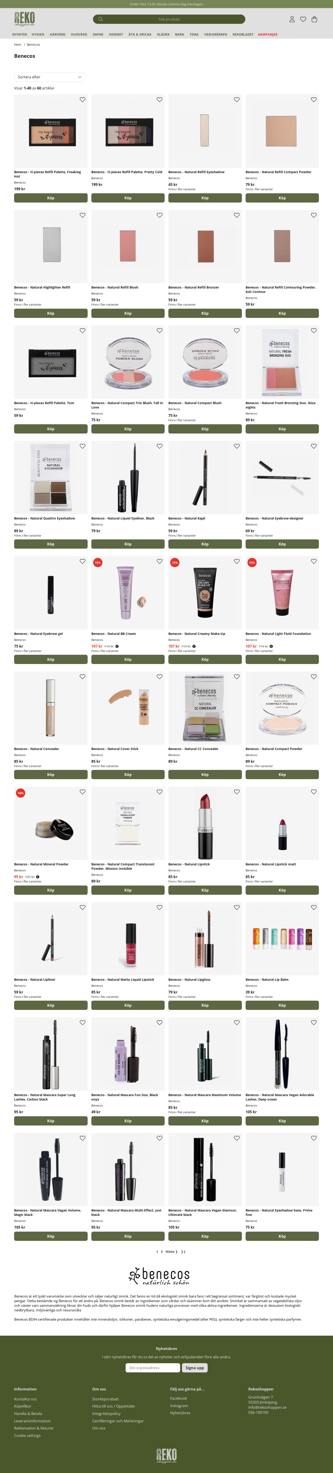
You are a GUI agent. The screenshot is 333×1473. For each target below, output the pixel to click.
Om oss (98, 1428)
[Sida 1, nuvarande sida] (157, 1251)
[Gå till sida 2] (162, 1251)
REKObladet (243, 34)
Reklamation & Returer (34, 1428)
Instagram (179, 1405)
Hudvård (79, 34)
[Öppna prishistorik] (117, 646)
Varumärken (215, 34)
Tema (194, 34)
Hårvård (57, 34)
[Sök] (169, 19)
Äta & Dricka (140, 34)
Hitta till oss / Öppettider (113, 1406)
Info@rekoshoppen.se (267, 1407)
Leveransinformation (32, 1421)
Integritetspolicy (106, 1413)
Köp (205, 197)
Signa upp (195, 1367)
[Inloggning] (292, 19)
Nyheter (19, 34)
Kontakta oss (25, 1399)
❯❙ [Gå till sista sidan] (183, 1251)
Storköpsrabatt (105, 1399)
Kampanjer (268, 34)
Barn (179, 34)
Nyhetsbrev (180, 1412)
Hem (17, 44)
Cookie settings (27, 1435)
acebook (179, 1398)
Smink (98, 34)
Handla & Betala (28, 1413)
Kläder (163, 34)
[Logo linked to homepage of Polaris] (24, 19)
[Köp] (51, 198)
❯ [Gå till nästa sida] (172, 1251)
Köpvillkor (22, 1406)
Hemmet (116, 34)
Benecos (33, 44)
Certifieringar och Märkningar (118, 1421)
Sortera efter (29, 77)
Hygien (38, 34)
